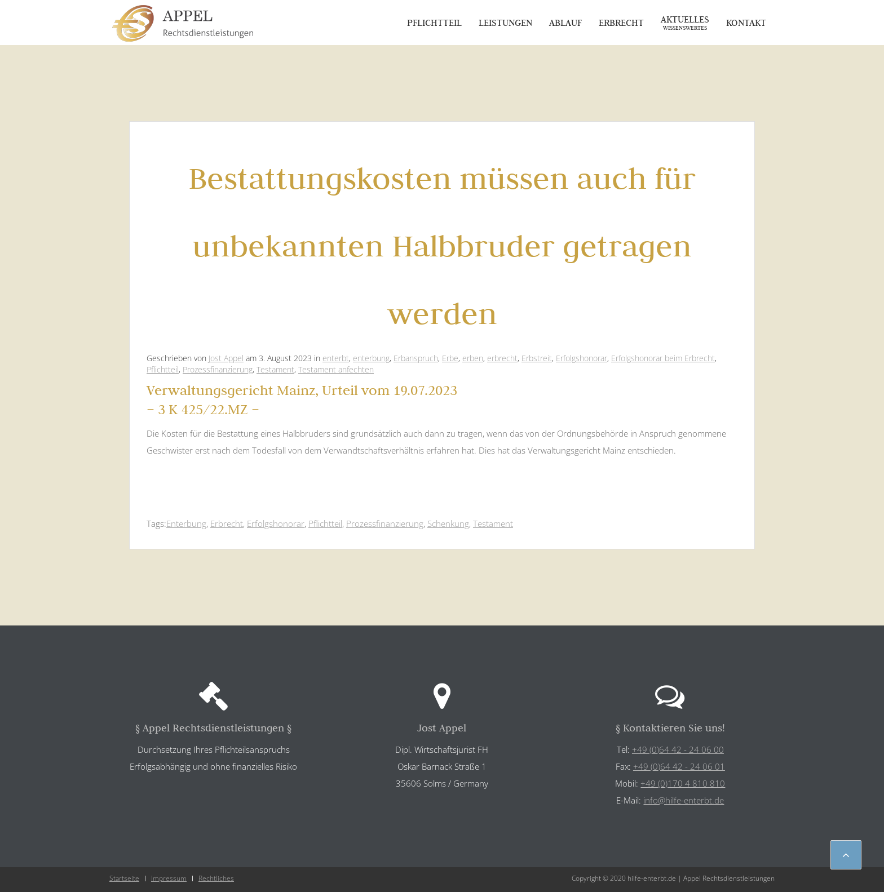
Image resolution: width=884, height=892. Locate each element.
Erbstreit (536, 358)
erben (472, 358)
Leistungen (505, 22)
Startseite (124, 878)
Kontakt (746, 22)
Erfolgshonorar (581, 358)
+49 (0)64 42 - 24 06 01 (679, 766)
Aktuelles (685, 23)
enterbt (335, 358)
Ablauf (565, 22)
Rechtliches (216, 878)
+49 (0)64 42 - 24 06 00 (678, 749)
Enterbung (186, 523)
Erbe (450, 358)
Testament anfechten (336, 369)
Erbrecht (621, 22)
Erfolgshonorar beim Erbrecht (663, 358)
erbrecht (502, 358)
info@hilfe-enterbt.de (683, 800)
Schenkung (448, 523)
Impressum (169, 878)
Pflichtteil (434, 22)
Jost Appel (226, 358)
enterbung (371, 358)
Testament (275, 369)
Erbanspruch (416, 358)
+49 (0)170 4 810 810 (682, 783)
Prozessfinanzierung (218, 369)
